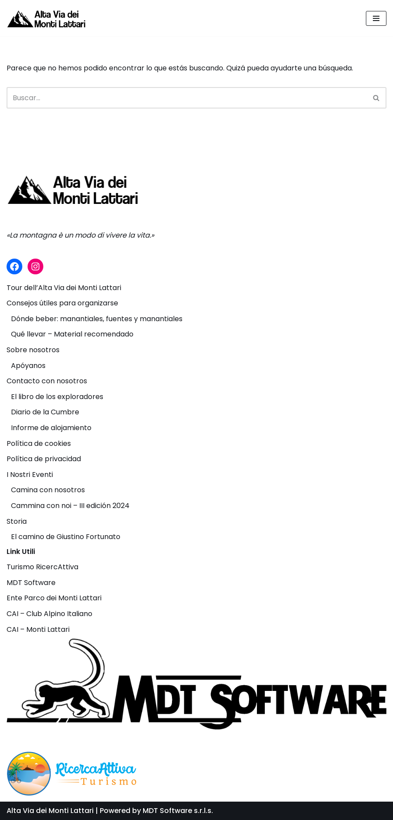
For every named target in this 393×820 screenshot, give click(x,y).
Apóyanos (28, 366)
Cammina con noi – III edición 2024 (70, 506)
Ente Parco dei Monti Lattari (54, 598)
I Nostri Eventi (30, 475)
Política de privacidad (44, 459)
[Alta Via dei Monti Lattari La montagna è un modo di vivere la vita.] (46, 18)
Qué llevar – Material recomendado (72, 334)
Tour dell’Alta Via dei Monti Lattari (64, 288)
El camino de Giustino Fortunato (65, 537)
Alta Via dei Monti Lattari (50, 811)
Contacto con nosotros (47, 381)
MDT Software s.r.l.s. (178, 811)
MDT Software (31, 583)
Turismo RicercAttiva (42, 567)
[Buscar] (187, 98)
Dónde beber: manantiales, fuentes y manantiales (96, 319)
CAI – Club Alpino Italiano (49, 614)
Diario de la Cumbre (45, 412)
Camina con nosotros (48, 490)
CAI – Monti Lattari (38, 629)
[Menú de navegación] (376, 18)
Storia (17, 521)
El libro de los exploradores (57, 397)
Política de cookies (39, 443)
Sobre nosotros (33, 350)
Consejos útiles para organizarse (62, 303)
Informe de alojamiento (51, 428)
